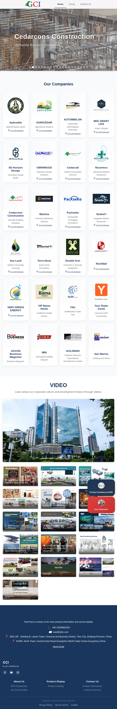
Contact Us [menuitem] (85, 4)
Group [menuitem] (72, 4)
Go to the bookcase (15, 130)
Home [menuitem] (60, 4)
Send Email (58, 646)
